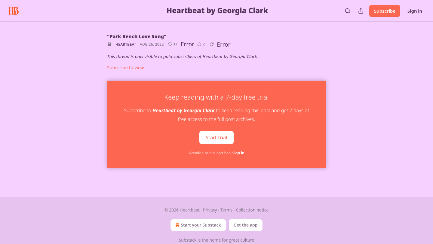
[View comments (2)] (201, 44)
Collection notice (252, 210)
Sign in (414, 11)
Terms (226, 210)
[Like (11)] (173, 44)
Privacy (210, 210)
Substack (188, 240)
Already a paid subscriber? (216, 153)
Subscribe (384, 11)
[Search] (348, 11)
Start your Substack (197, 225)
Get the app (246, 225)
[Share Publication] (361, 11)
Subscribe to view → (128, 67)
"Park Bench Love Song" (136, 36)
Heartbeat (125, 44)
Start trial (216, 137)
